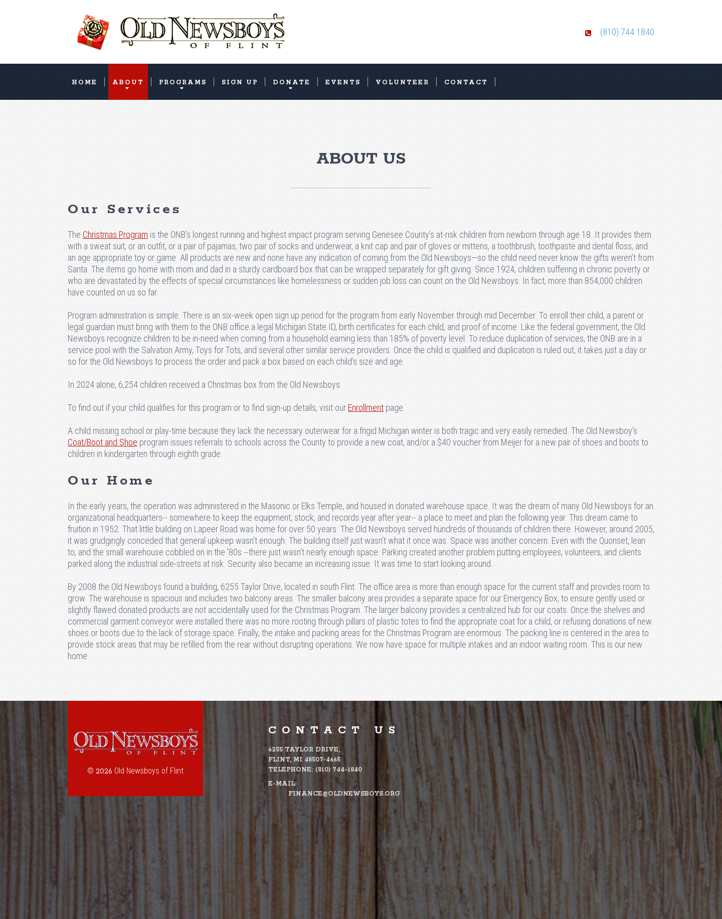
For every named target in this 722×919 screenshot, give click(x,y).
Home (84, 82)
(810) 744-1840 (338, 770)
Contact (466, 82)
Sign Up (240, 82)
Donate (291, 82)
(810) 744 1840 (627, 32)
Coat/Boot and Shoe (102, 442)
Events (342, 82)
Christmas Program (115, 234)
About (128, 82)
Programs (183, 82)
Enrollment (366, 407)
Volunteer (402, 82)
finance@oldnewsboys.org (344, 794)
